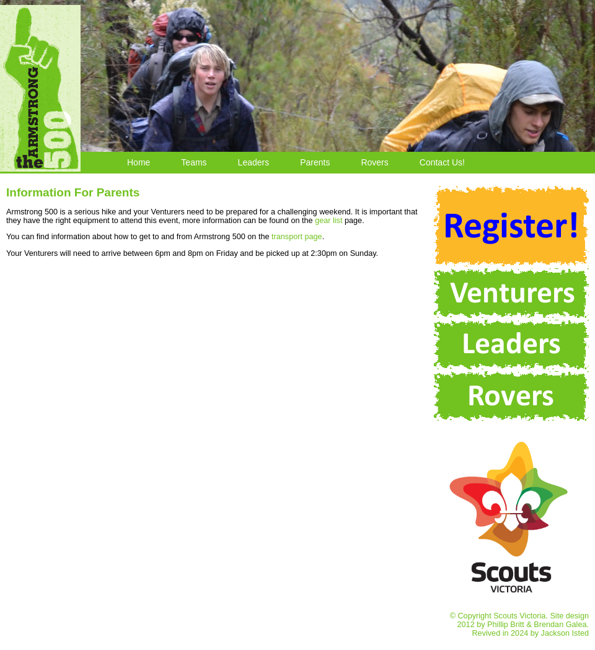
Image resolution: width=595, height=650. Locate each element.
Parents (315, 162)
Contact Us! (442, 162)
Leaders (254, 162)
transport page (296, 236)
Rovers (374, 162)
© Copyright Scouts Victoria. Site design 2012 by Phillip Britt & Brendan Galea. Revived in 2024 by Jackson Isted (511, 620)
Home (138, 162)
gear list (328, 220)
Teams (193, 162)
